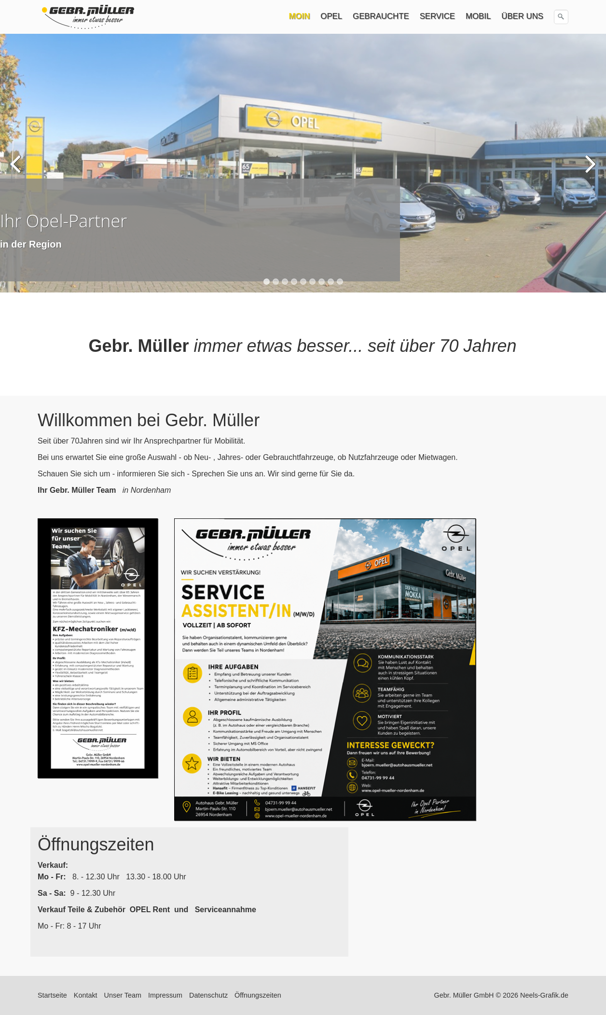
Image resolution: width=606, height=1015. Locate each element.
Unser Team (122, 995)
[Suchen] (561, 17)
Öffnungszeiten (257, 995)
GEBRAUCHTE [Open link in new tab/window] (381, 16)
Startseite (52, 995)
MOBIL (478, 16)
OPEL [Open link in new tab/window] (331, 16)
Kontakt (85, 995)
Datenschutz (208, 995)
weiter (589, 170)
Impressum (165, 995)
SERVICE (437, 16)
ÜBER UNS (522, 16)
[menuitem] (300, 16)
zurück (17, 170)
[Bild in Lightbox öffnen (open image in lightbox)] (98, 648)
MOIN (299, 16)
